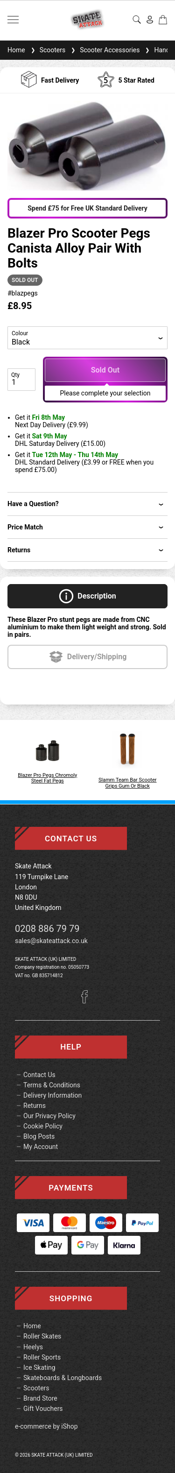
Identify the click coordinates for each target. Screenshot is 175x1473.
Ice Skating (39, 1367)
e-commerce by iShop (46, 1426)
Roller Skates (42, 1336)
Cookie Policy (43, 1126)
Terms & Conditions (51, 1085)
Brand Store (40, 1398)
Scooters (47, 50)
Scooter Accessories (104, 50)
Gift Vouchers (43, 1408)
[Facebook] (87, 1001)
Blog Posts (39, 1136)
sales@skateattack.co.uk (51, 940)
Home (16, 50)
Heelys (33, 1347)
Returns (34, 1105)
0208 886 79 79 (47, 928)
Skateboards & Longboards (62, 1377)
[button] (18, 146)
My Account (40, 1146)
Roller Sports (42, 1357)
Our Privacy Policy (49, 1116)
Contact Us (39, 1074)
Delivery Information (52, 1095)
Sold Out (105, 370)
